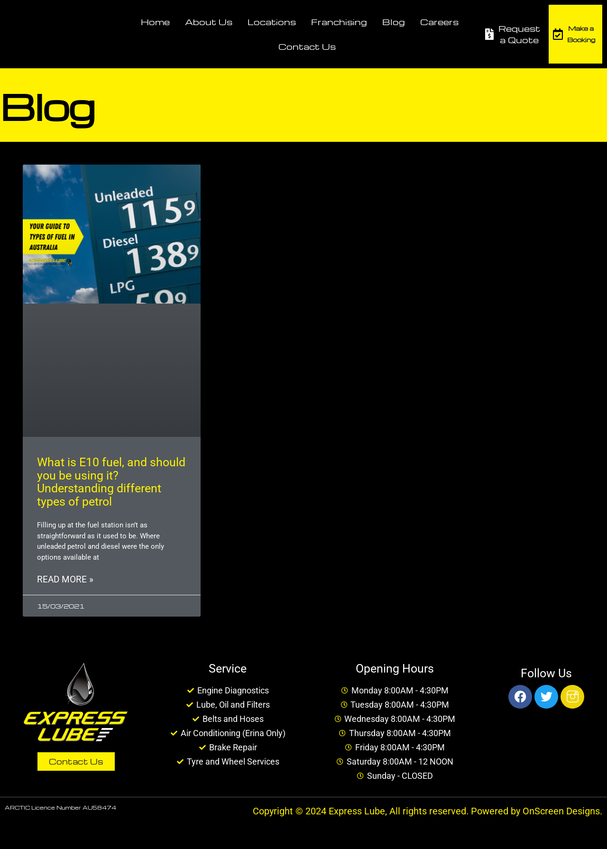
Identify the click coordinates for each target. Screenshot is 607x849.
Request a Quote (519, 34)
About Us (208, 21)
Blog (393, 21)
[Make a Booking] (558, 34)
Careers (439, 21)
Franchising (339, 21)
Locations (272, 21)
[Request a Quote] (489, 34)
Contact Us (307, 46)
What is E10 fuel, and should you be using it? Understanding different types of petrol (111, 481)
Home (155, 21)
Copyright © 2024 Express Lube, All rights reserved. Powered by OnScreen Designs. (427, 812)
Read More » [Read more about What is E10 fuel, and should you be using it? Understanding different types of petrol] (65, 580)
